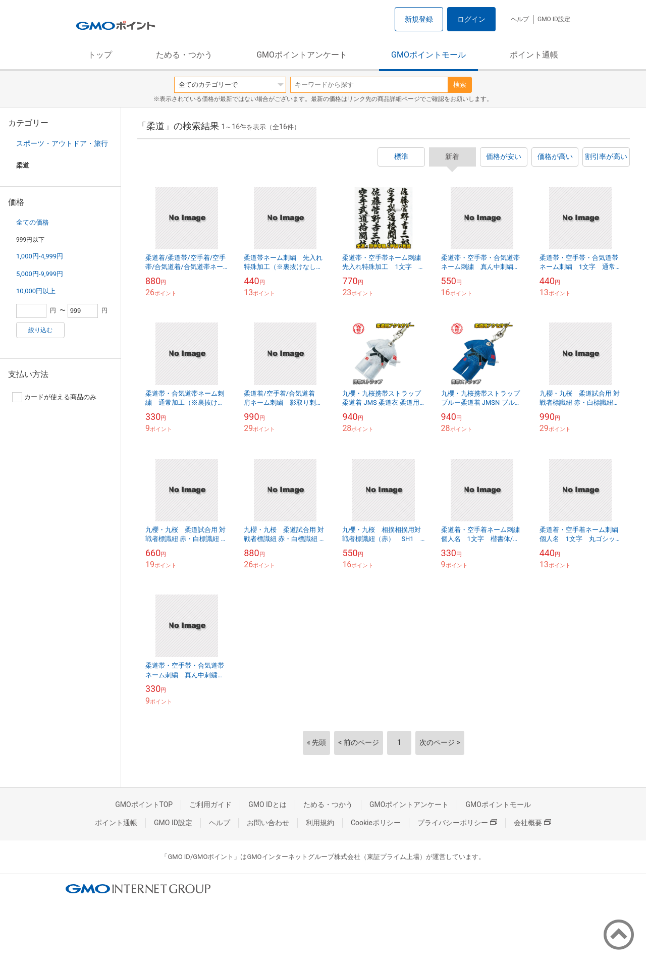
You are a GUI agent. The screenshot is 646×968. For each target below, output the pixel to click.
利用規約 (320, 823)
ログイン (471, 19)
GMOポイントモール (428, 55)
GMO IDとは (267, 804)
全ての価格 (32, 222)
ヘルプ (520, 19)
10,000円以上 (36, 291)
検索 (459, 84)
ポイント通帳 (534, 55)
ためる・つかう (184, 55)
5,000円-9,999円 (39, 274)
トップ (100, 55)
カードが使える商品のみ (54, 397)
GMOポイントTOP (144, 804)
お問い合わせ (268, 823)
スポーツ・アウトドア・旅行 (62, 143)
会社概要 (532, 823)
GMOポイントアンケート (301, 55)
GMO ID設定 (553, 19)
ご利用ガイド (210, 804)
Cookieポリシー (376, 823)
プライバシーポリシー (457, 823)
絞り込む (40, 330)
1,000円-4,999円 (39, 256)
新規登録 (419, 19)
